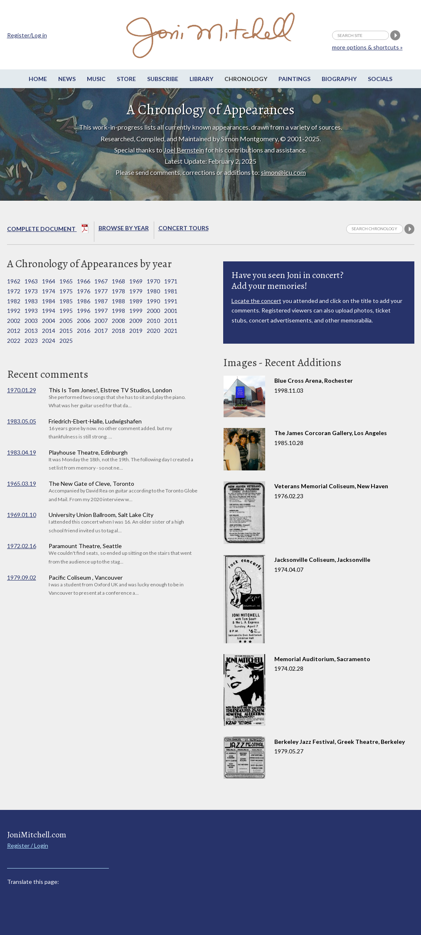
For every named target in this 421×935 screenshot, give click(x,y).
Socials (380, 78)
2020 (153, 330)
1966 (83, 281)
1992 (13, 310)
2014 (48, 330)
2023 (31, 340)
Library (201, 78)
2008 (118, 320)
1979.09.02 (21, 577)
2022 (13, 340)
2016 (83, 330)
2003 (31, 320)
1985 (66, 301)
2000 (153, 310)
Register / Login (27, 845)
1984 (48, 301)
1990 (153, 301)
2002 (13, 320)
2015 (66, 330)
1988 (118, 301)
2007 (101, 320)
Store (126, 78)
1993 (31, 310)
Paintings (294, 78)
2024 (48, 340)
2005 (66, 320)
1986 (83, 301)
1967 (101, 281)
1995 (66, 310)
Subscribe (162, 78)
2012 (13, 330)
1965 (66, 281)
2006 (83, 320)
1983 (31, 301)
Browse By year (123, 227)
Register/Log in (27, 35)
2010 (153, 320)
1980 (153, 291)
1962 (13, 281)
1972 (13, 291)
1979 (136, 291)
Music (96, 78)
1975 (66, 291)
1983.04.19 (21, 452)
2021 (170, 330)
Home (38, 78)
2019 (136, 330)
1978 (118, 291)
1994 (48, 310)
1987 (101, 301)
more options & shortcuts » (367, 47)
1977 (101, 291)
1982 (13, 301)
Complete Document (48, 229)
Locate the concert (256, 300)
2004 (48, 320)
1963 (31, 281)
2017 (101, 330)
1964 (48, 281)
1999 (136, 310)
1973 (31, 291)
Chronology (245, 78)
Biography (339, 78)
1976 (83, 291)
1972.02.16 (21, 545)
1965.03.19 (21, 483)
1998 (118, 310)
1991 (170, 301)
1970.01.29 (21, 390)
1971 (170, 281)
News (67, 78)
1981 (170, 291)
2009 (136, 320)
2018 (118, 330)
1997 (101, 310)
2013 (31, 330)
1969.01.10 (21, 514)
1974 (48, 291)
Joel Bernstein (184, 150)
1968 (118, 281)
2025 (66, 340)
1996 (83, 310)
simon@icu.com (283, 172)
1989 (136, 301)
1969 (136, 281)
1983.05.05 (21, 421)
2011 (170, 320)
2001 (170, 310)
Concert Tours (183, 227)
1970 (153, 281)
